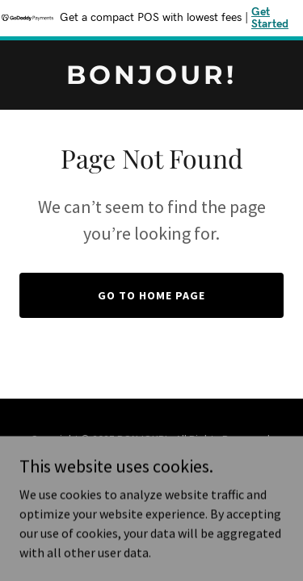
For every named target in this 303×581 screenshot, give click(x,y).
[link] (151, 79)
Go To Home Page (151, 295)
